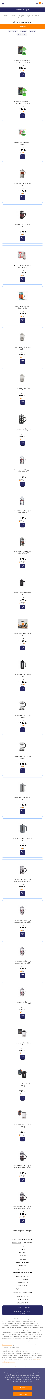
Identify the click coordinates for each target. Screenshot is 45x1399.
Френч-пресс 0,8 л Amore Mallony (22, 757)
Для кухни (21, 16)
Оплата (22, 1249)
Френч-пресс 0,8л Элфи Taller (22, 225)
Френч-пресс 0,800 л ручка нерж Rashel (22, 512)
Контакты (22, 1259)
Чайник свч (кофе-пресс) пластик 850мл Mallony (22, 102)
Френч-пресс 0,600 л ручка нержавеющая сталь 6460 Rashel (22, 921)
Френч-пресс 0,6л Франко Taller (22, 593)
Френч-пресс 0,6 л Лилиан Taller (22, 798)
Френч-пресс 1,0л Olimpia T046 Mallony (22, 266)
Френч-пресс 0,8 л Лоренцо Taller (22, 839)
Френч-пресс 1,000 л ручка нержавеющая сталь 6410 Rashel (22, 962)
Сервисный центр (23, 1269)
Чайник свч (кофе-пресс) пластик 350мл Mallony (22, 61)
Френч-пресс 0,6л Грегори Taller (22, 184)
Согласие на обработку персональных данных (16, 1366)
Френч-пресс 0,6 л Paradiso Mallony (22, 1085)
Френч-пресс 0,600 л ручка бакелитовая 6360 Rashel (22, 1167)
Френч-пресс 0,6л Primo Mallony (23, 389)
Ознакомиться (22, 1394)
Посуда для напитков (32, 16)
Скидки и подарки (22, 1262)
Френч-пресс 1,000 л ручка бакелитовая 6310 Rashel (22, 1207)
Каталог (13, 16)
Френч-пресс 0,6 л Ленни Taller (22, 675)
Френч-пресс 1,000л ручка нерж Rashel (22, 553)
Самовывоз (22, 1256)
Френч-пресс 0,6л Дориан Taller (22, 634)
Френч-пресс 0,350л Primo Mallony (22, 348)
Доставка (22, 1252)
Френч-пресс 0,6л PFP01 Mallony (22, 143)
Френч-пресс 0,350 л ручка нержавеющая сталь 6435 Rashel (22, 1003)
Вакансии (22, 1266)
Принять (22, 1388)
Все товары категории (22, 1231)
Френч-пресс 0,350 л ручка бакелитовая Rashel (22, 430)
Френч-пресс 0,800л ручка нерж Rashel (22, 471)
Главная (6, 16)
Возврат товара (7, 1345)
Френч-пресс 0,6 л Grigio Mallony (22, 1044)
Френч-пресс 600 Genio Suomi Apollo (22, 307)
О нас (22, 1246)
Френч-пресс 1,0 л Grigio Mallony (22, 1126)
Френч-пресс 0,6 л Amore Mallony (22, 716)
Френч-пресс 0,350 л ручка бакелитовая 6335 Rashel (22, 880)
